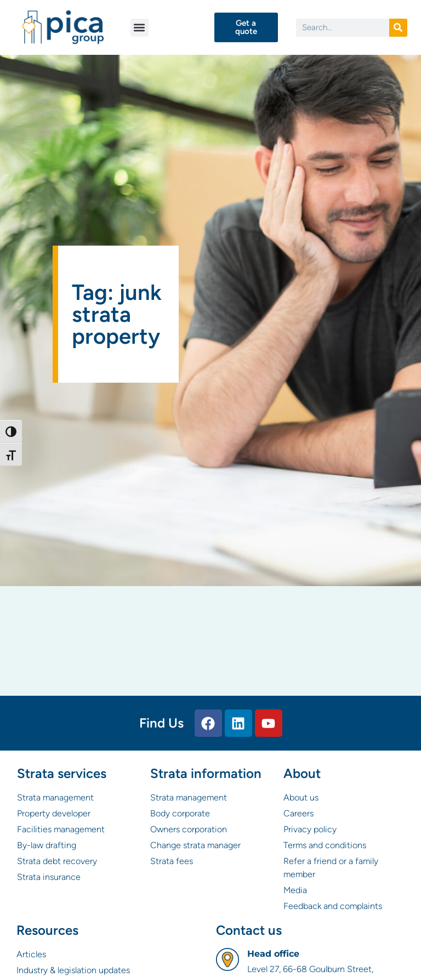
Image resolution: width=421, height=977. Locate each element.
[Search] (398, 28)
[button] (139, 28)
